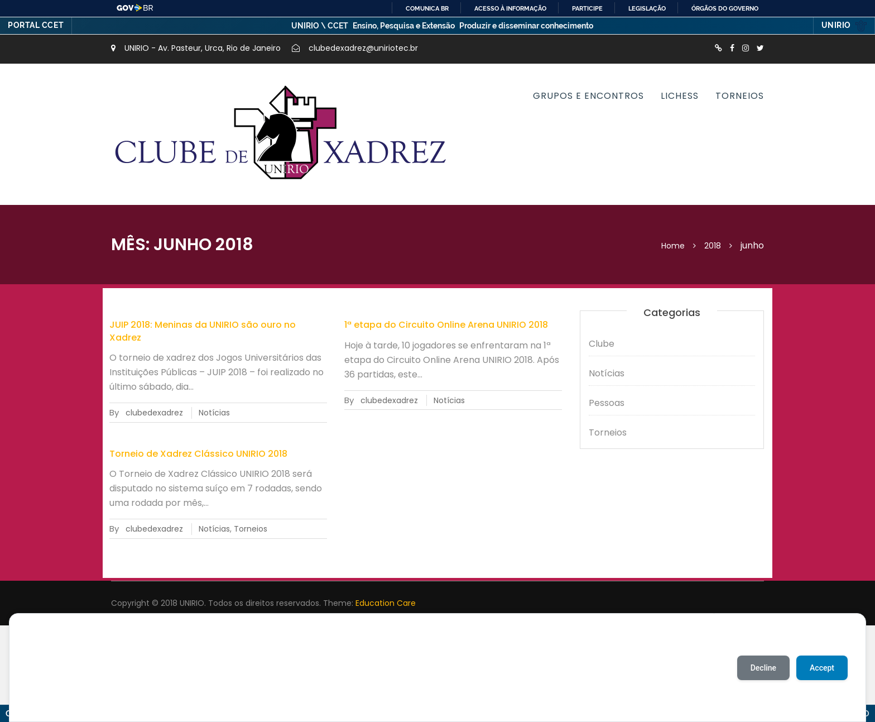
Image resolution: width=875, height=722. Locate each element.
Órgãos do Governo (724, 8)
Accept (822, 667)
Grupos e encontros (588, 95)
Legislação (647, 8)
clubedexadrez (154, 412)
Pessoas (606, 402)
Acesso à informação (510, 8)
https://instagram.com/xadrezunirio (745, 48)
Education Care (385, 603)
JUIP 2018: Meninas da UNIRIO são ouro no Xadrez (202, 330)
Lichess (680, 95)
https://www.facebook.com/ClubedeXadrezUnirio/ (732, 48)
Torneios (739, 95)
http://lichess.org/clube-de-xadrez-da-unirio (718, 48)
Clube (601, 343)
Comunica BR (427, 8)
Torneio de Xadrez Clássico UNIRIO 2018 (198, 453)
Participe (587, 8)
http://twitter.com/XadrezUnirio (760, 48)
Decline (763, 667)
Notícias (214, 412)
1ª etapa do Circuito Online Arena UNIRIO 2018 (446, 324)
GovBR (135, 8)
